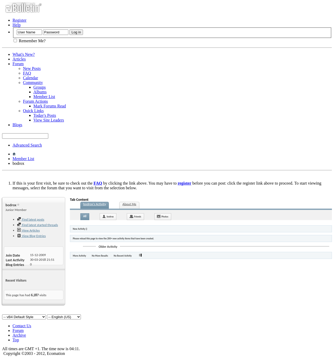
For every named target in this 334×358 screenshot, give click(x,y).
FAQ (27, 73)
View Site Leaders (48, 120)
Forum (18, 64)
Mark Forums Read (49, 106)
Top (16, 340)
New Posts (32, 68)
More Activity (79, 255)
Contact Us (22, 326)
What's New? (24, 54)
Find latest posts (30, 219)
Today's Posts (44, 115)
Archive (19, 335)
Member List (44, 96)
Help (17, 25)
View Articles (28, 230)
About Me (129, 204)
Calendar (30, 78)
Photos (165, 216)
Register (19, 20)
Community (33, 82)
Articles (19, 59)
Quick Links (33, 110)
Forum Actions (35, 101)
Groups (39, 87)
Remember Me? (30, 41)
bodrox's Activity (94, 204)
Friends (137, 216)
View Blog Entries (31, 236)
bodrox (110, 216)
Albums (40, 92)
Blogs (17, 125)
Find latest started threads (37, 225)
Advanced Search (27, 145)
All (84, 216)
